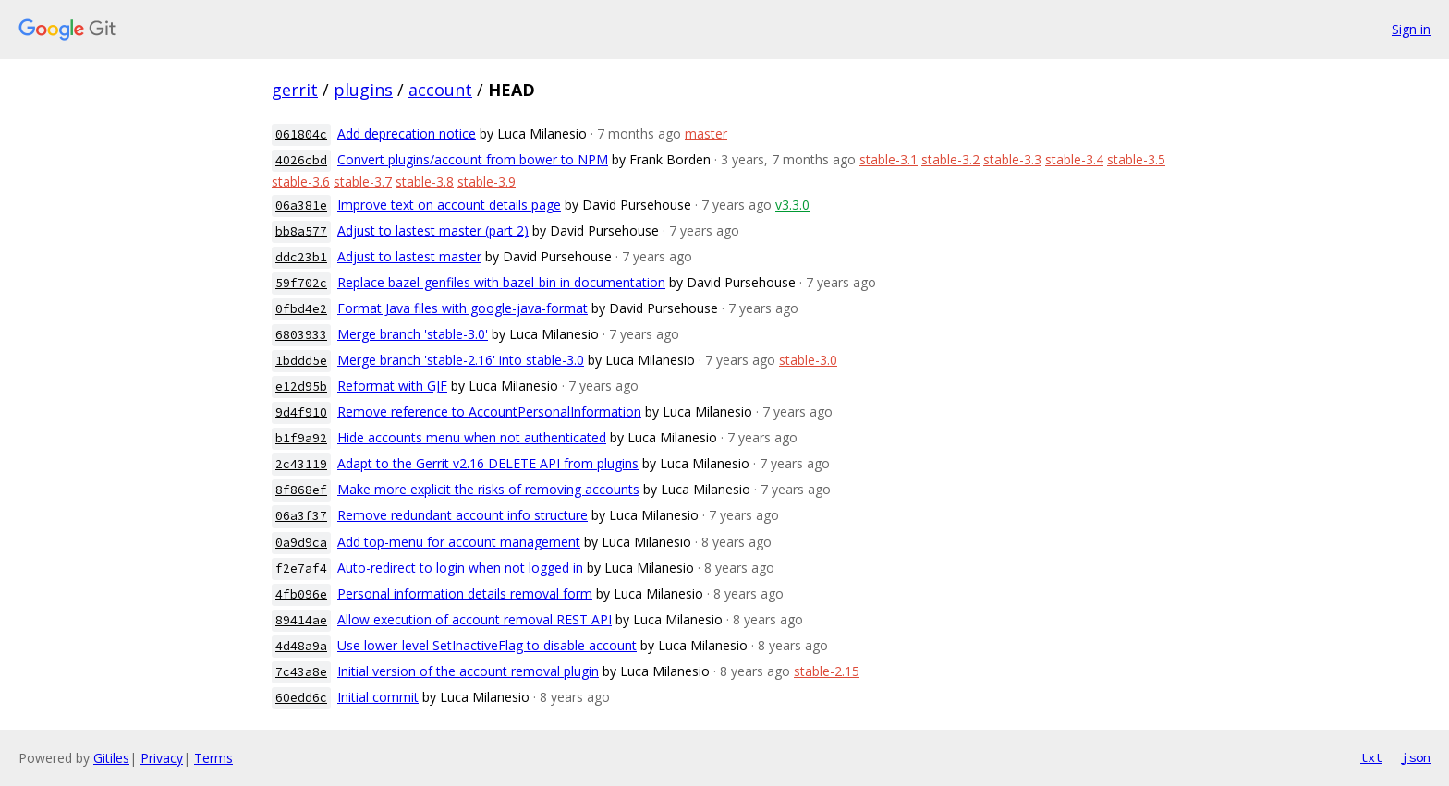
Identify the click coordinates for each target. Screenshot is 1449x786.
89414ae (301, 620)
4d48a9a (301, 646)
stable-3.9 (486, 181)
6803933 (301, 335)
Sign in (1411, 29)
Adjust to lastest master (409, 256)
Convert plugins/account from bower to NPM (472, 159)
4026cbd (301, 160)
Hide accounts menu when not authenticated (471, 437)
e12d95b (301, 386)
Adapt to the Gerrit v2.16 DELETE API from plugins (488, 463)
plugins (363, 90)
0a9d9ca (301, 542)
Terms (213, 758)
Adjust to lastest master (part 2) (433, 230)
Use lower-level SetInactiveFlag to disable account (487, 645)
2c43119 (301, 464)
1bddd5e (301, 361)
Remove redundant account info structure (462, 515)
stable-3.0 (808, 360)
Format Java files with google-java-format (462, 308)
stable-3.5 (1136, 159)
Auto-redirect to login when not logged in (460, 567)
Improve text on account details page (449, 204)
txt (1371, 757)
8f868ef (301, 490)
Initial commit (378, 697)
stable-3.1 (888, 159)
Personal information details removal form (464, 593)
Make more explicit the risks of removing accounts (488, 489)
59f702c (301, 283)
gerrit (295, 90)
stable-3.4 (1074, 159)
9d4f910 (301, 412)
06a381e (301, 205)
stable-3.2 (950, 159)
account (440, 90)
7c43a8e (301, 672)
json (1416, 757)
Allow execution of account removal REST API (474, 619)
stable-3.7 (363, 181)
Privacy (161, 758)
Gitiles (111, 758)
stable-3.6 (301, 181)
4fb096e (301, 594)
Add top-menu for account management (458, 541)
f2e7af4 (301, 568)
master (706, 133)
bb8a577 (301, 231)
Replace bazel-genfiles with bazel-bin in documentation (501, 282)
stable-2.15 (826, 671)
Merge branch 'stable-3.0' (412, 334)
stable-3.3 (1012, 159)
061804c (301, 134)
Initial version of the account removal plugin (468, 671)
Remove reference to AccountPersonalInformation (489, 411)
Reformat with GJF (392, 385)
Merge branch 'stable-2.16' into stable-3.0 (460, 360)
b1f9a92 (301, 438)
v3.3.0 (792, 204)
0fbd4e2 (301, 309)
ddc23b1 (301, 257)
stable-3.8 (425, 181)
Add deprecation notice (406, 133)
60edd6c (301, 698)
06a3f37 (301, 516)
